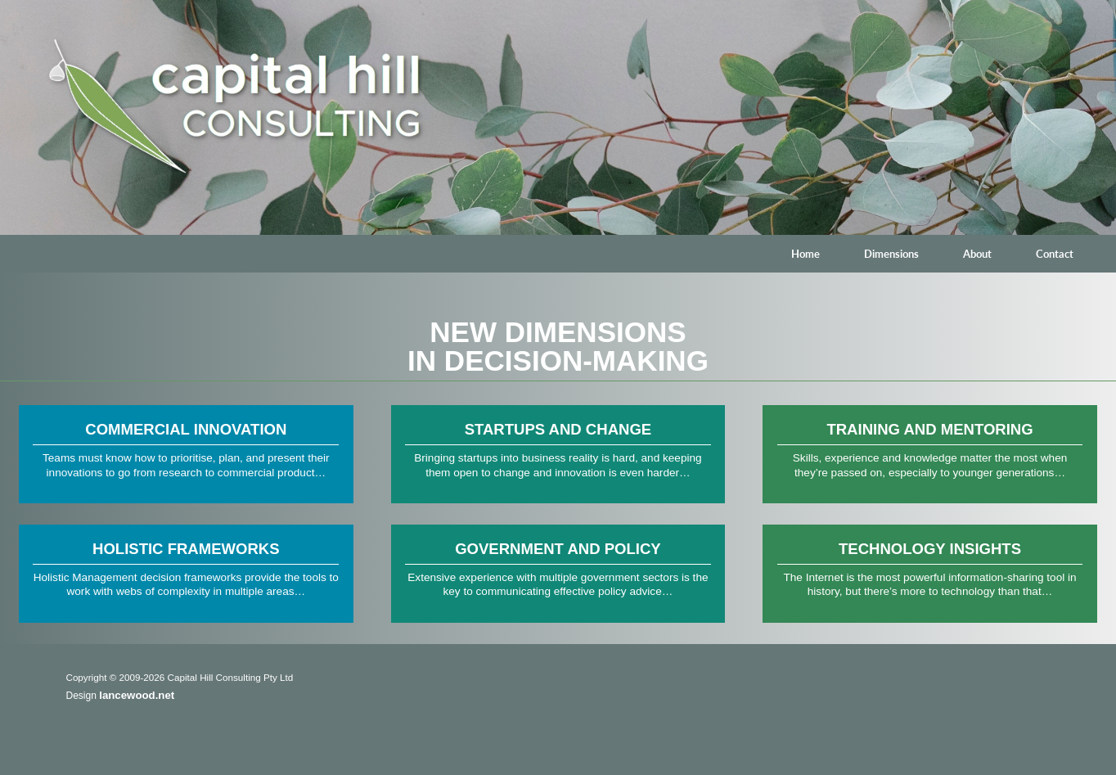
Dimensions (891, 253)
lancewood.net (136, 695)
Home (805, 253)
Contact (1054, 253)
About (977, 253)
